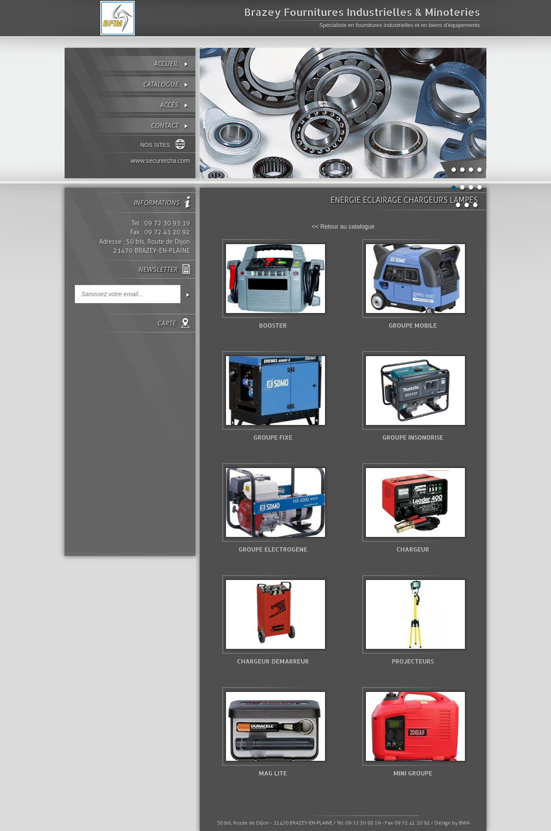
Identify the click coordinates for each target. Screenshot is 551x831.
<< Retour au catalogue (343, 226)
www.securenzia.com (160, 160)
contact (164, 125)
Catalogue (160, 84)
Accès (169, 105)
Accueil (166, 63)
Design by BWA (452, 823)
